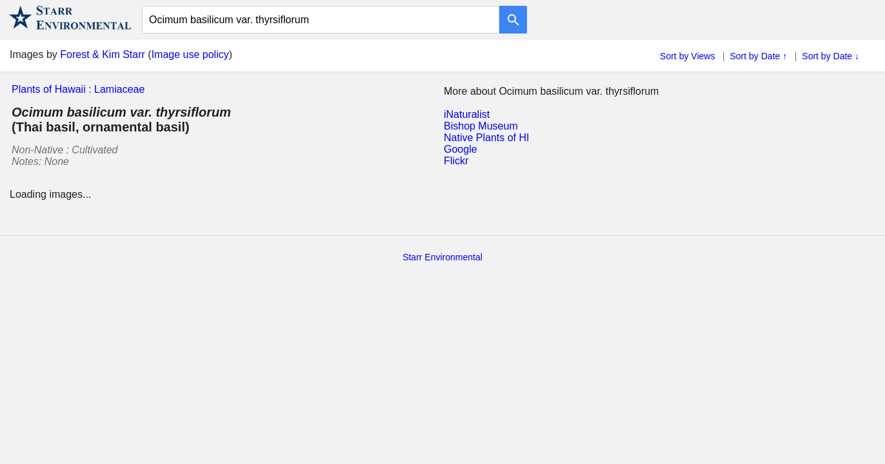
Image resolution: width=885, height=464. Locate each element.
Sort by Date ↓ (830, 56)
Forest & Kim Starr (102, 54)
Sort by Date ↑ (759, 56)
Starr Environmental (442, 257)
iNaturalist (467, 114)
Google (460, 149)
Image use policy (190, 54)
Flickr (456, 160)
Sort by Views (687, 56)
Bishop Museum (481, 126)
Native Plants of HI (487, 137)
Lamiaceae (119, 89)
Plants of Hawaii (49, 89)
